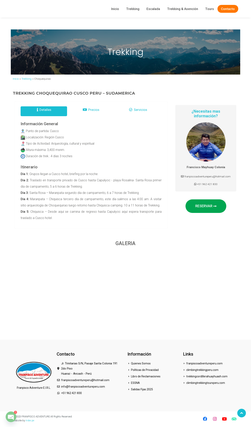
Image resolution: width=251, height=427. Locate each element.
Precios (90, 111)
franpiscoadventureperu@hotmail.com (205, 178)
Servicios (138, 111)
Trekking (132, 9)
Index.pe (30, 420)
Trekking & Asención (182, 9)
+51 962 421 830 (206, 188)
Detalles (44, 111)
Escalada (153, 9)
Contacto (228, 9)
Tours (209, 9)
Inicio (115, 9)
